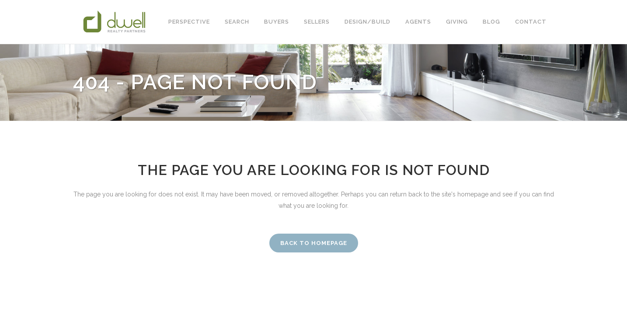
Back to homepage (313, 243)
